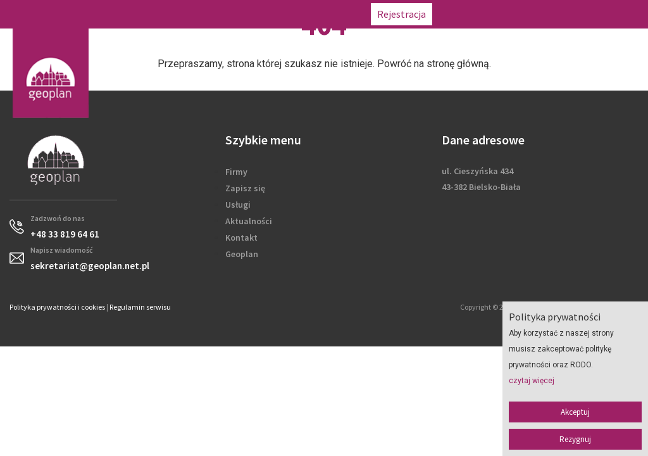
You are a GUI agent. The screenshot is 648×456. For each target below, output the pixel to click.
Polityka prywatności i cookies (57, 307)
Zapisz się (245, 188)
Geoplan (241, 254)
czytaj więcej (531, 380)
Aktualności (248, 221)
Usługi (238, 204)
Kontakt (241, 237)
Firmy (236, 171)
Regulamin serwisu (140, 307)
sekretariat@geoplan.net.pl (582, 14)
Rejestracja (401, 14)
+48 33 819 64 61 (476, 14)
